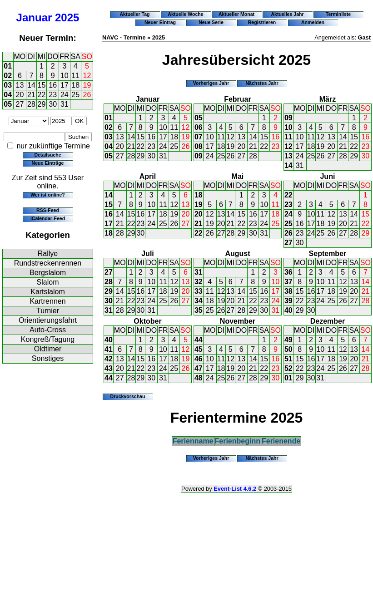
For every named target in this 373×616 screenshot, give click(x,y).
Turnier (47, 311)
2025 (67, 17)
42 (108, 359)
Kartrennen (47, 301)
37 (288, 282)
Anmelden (312, 22)
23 (53, 95)
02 (8, 75)
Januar (34, 17)
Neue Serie (211, 22)
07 (198, 137)
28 (31, 104)
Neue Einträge (48, 163)
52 (288, 368)
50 (288, 349)
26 (87, 95)
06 (198, 127)
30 (53, 104)
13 (20, 85)
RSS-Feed (47, 210)
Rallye (48, 253)
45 (198, 349)
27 (20, 104)
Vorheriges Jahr (211, 83)
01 (8, 66)
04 (8, 95)
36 (288, 272)
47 (198, 368)
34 (198, 301)
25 (75, 95)
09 (198, 156)
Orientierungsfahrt (48, 320)
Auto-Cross (48, 330)
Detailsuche (47, 155)
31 (64, 104)
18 (75, 85)
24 (64, 95)
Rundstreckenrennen (48, 263)
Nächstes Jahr (261, 83)
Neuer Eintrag (160, 22)
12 (87, 75)
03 (8, 85)
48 (198, 378)
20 (20, 95)
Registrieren (262, 22)
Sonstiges (48, 358)
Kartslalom (47, 292)
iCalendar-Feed (47, 218)
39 (288, 301)
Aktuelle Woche (185, 14)
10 (64, 75)
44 (108, 378)
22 (42, 95)
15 (42, 85)
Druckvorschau (127, 396)
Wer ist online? (47, 194)
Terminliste (338, 14)
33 (198, 291)
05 (8, 104)
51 (288, 359)
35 (198, 310)
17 (64, 85)
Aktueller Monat (236, 14)
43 (108, 368)
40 (288, 310)
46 (198, 359)
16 (53, 85)
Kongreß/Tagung (48, 339)
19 (87, 85)
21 (31, 95)
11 (75, 75)
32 (198, 282)
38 (288, 291)
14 (31, 85)
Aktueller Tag (134, 14)
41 (108, 349)
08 (198, 146)
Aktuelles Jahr (287, 14)
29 (42, 104)
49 (288, 340)
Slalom (48, 282)
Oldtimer (47, 349)
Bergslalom (48, 272)
